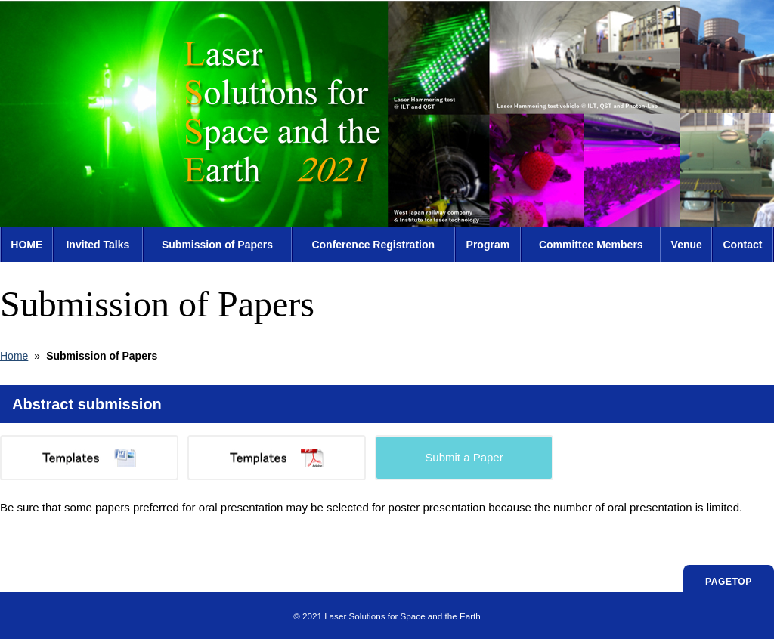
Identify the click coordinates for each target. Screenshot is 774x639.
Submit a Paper (464, 457)
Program (488, 245)
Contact (742, 245)
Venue (686, 245)
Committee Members (591, 245)
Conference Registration (373, 245)
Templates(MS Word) (89, 458)
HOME (26, 245)
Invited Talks (97, 245)
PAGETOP (728, 581)
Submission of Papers (217, 245)
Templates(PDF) (276, 458)
